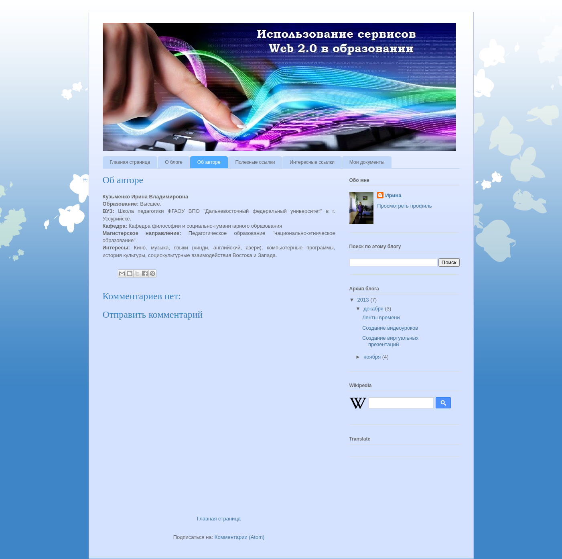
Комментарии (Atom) (240, 537)
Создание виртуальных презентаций (390, 341)
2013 (364, 300)
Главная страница (130, 162)
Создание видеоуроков (390, 328)
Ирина (393, 195)
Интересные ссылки (312, 162)
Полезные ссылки (255, 162)
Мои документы (366, 162)
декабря (374, 309)
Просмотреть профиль (404, 206)
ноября (372, 357)
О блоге (174, 162)
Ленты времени (381, 317)
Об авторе (209, 162)
